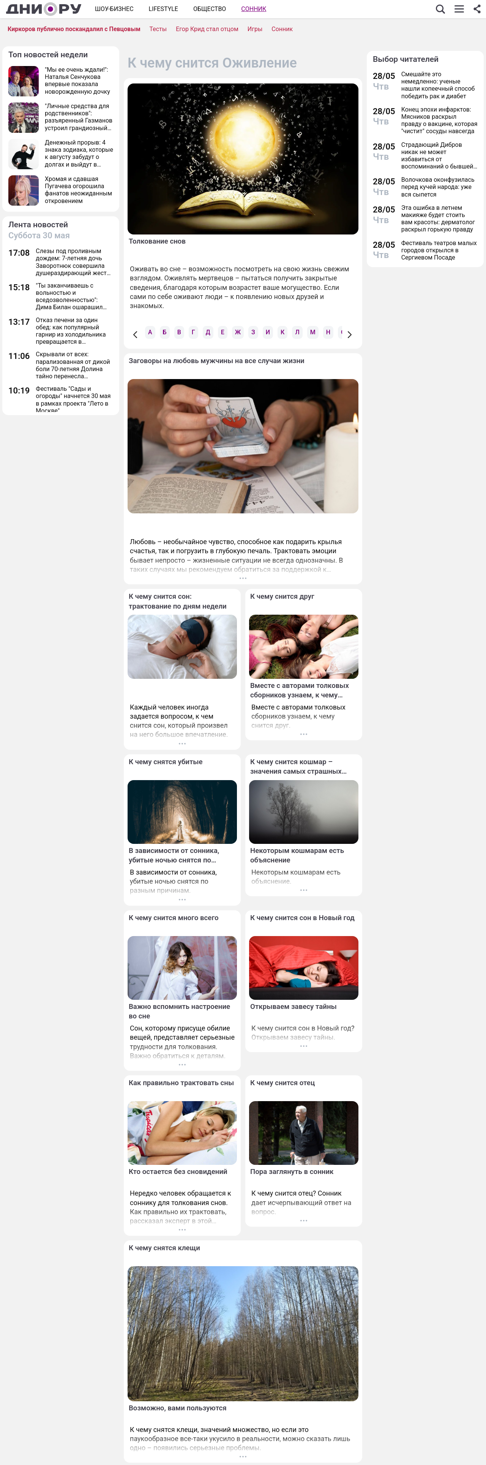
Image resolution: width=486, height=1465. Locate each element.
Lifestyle (163, 9)
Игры (255, 29)
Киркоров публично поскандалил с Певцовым (74, 29)
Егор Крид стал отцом (207, 29)
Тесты (158, 29)
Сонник (253, 9)
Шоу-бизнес (114, 9)
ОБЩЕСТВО (209, 9)
